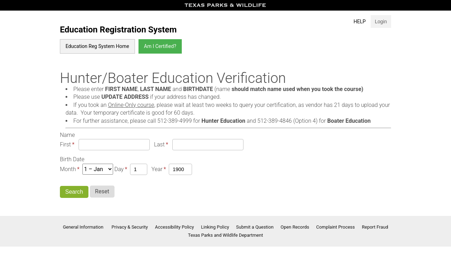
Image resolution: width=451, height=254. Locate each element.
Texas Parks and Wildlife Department (225, 235)
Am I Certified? (160, 46)
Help (360, 21)
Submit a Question (254, 227)
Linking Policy (215, 227)
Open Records (294, 227)
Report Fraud (375, 227)
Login (381, 21)
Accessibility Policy (174, 227)
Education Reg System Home (97, 46)
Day (119, 169)
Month (68, 169)
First (65, 144)
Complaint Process (335, 227)
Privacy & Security (130, 227)
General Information (83, 227)
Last (159, 144)
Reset (102, 191)
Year (157, 169)
